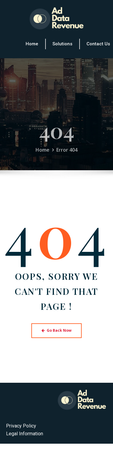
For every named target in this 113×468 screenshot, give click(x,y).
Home (42, 154)
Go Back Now (56, 330)
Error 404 (66, 154)
